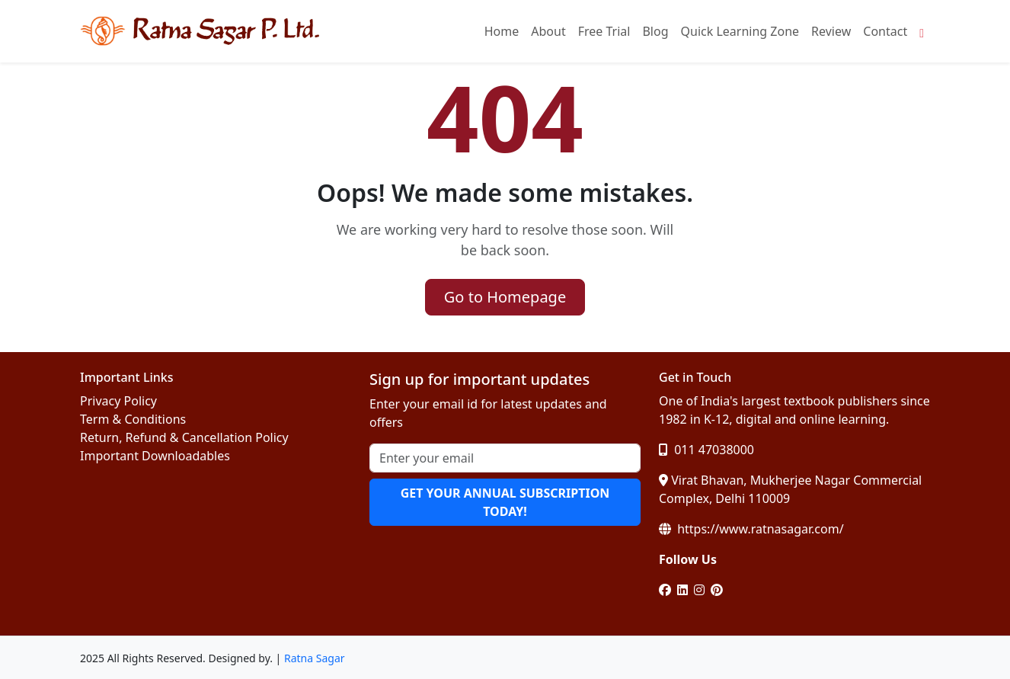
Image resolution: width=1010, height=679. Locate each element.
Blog (655, 31)
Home (501, 31)
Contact (885, 31)
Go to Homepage (505, 297)
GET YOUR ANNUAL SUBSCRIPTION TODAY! (505, 502)
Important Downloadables (155, 455)
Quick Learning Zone (740, 31)
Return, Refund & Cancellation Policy (184, 437)
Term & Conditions (133, 419)
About (548, 31)
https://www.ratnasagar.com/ (751, 528)
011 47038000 (706, 449)
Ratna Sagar (314, 658)
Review (831, 31)
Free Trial (604, 31)
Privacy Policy (118, 400)
